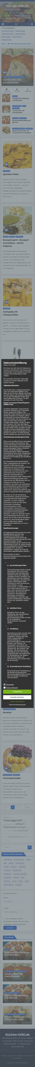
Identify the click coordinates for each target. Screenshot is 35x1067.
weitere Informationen (17, 701)
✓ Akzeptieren (17, 691)
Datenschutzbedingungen (17, 705)
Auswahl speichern (17, 697)
